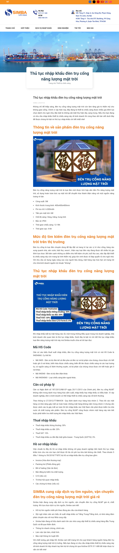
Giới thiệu (25, 28)
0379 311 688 (42, 13)
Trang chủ (10, 28)
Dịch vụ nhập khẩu (43, 28)
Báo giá (90, 28)
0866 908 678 (42, 18)
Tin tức (77, 28)
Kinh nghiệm (63, 28)
